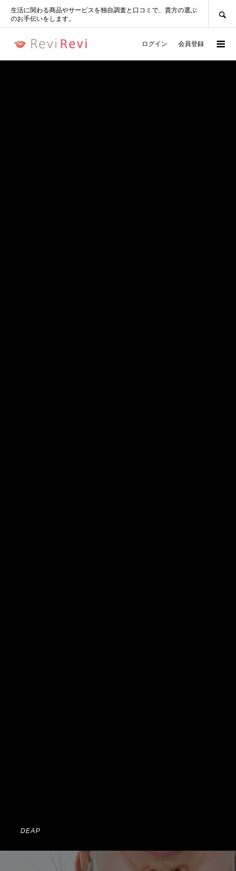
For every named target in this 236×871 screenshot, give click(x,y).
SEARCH (222, 13)
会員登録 (191, 44)
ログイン (155, 44)
